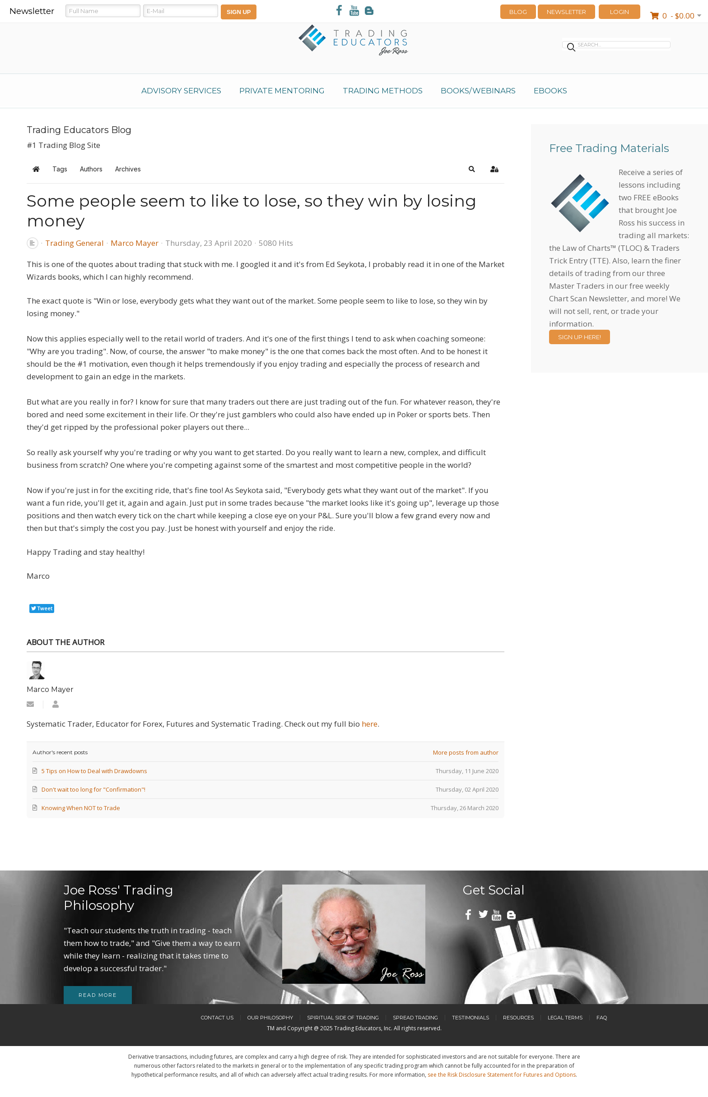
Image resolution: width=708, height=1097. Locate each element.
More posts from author (465, 752)
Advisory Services (181, 90)
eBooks (550, 90)
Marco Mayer (134, 243)
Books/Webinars (478, 90)
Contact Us (217, 1017)
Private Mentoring (282, 90)
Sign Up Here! (579, 337)
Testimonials (470, 1017)
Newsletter (566, 11)
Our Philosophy (270, 1017)
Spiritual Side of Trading (343, 1017)
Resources (518, 1017)
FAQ (601, 1017)
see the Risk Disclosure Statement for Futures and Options (502, 1075)
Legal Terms (565, 1017)
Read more (98, 995)
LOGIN (619, 11)
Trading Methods (383, 90)
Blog (518, 11)
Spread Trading (415, 1017)
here (369, 724)
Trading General (74, 243)
